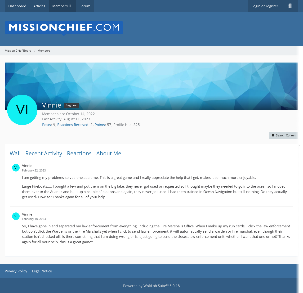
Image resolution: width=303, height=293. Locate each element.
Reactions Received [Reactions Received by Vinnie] (72, 124)
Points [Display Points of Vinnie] (100, 124)
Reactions (79, 153)
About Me (108, 153)
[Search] (290, 6)
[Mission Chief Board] (151, 29)
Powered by (151, 285)
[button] (283, 135)
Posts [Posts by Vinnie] (46, 124)
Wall (15, 153)
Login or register (264, 6)
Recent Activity (43, 153)
